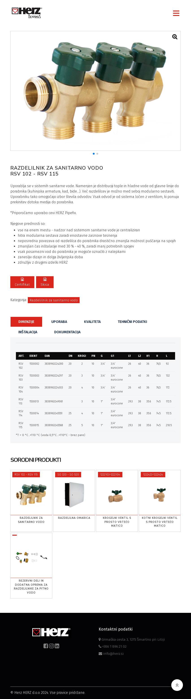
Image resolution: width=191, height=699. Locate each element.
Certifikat (22, 282)
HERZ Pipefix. (66, 213)
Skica (44, 282)
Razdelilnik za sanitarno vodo (54, 300)
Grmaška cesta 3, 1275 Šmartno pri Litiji (131, 639)
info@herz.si (111, 653)
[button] (94, 154)
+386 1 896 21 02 (113, 646)
